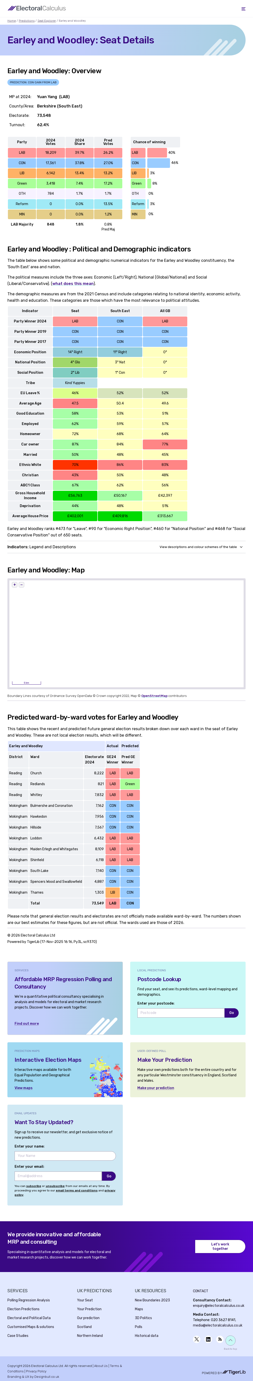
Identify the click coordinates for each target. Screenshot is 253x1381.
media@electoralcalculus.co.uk (217, 1325)
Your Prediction (89, 1309)
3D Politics (143, 1318)
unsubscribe (55, 1186)
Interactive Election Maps (48, 1060)
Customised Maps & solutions (30, 1327)
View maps (24, 1088)
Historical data (146, 1336)
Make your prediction (155, 1088)
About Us (101, 1366)
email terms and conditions (77, 1190)
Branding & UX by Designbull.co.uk (33, 1377)
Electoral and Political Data (29, 1318)
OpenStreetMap (154, 696)
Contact (200, 1291)
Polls (138, 1327)
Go (231, 1013)
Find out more (27, 1024)
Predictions (27, 20)
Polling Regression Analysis (28, 1300)
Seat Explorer (47, 20)
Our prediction (88, 1318)
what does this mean (73, 283)
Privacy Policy (36, 1371)
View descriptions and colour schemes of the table (198, 547)
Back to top (230, 1348)
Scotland (84, 1327)
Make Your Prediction (164, 1060)
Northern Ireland (90, 1336)
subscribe (33, 1186)
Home (11, 20)
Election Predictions (23, 1309)
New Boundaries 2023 (152, 1300)
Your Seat (85, 1300)
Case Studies (17, 1336)
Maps (139, 1309)
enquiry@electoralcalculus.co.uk (218, 1306)
